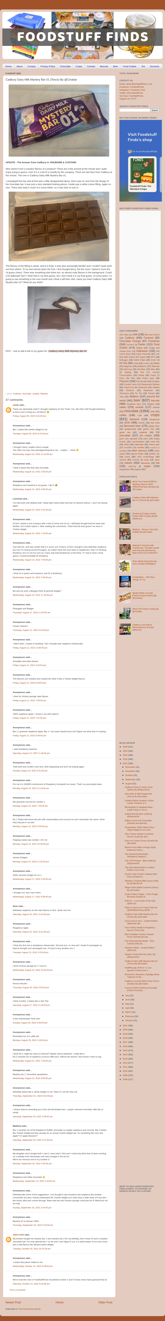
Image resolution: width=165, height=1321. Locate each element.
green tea (124, 432)
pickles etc (154, 454)
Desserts (154, 66)
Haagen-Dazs (125, 351)
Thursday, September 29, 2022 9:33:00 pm (33, 1225)
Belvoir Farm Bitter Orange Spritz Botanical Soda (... (140, 848)
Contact (32, 66)
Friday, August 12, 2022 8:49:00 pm (29, 735)
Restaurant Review (150, 384)
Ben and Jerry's (152, 334)
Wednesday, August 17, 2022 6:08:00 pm (32, 897)
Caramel (148, 337)
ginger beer (154, 426)
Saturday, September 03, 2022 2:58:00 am (33, 1116)
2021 (125, 1025)
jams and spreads (128, 438)
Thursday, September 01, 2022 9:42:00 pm (33, 1096)
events (141, 423)
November (130, 771)
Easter (142, 344)
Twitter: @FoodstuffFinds (131, 93)
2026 (125, 747)
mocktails (128, 447)
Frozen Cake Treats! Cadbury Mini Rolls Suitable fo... (141, 875)
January (129, 1020)
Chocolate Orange (130, 341)
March (128, 1012)
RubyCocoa (129, 387)
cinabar (35, 393)
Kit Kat (123, 363)
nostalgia (153, 447)
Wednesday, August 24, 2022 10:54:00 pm (33, 970)
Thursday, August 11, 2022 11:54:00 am (31, 612)
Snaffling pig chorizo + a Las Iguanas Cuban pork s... (138, 968)
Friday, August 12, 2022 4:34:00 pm (29, 665)
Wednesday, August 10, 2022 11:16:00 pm (33, 595)
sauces (122, 460)
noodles (140, 447)
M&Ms (157, 363)
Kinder (153, 360)
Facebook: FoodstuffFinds (131, 87)
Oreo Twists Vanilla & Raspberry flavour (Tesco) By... (140, 928)
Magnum (128, 366)
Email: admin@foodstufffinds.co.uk (135, 84)
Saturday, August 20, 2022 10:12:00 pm (31, 932)
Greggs (152, 348)
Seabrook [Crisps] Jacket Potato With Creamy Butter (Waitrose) (145, 516)
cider (152, 411)
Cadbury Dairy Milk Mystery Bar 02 (67, 351)
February (129, 1016)
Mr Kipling (125, 372)
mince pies (154, 444)
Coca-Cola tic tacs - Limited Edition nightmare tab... (141, 922)
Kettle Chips (139, 360)
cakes (122, 407)
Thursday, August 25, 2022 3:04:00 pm (31, 987)
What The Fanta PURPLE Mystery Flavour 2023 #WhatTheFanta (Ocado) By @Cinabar (145, 485)
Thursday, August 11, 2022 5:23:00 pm (31, 630)
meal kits (155, 441)
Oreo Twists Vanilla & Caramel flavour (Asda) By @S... (139, 835)
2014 (125, 1054)
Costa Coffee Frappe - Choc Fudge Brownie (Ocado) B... (141, 895)
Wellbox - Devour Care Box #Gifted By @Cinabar (145, 530)
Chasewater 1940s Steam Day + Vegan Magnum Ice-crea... (140, 828)
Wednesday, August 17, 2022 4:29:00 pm (32, 879)
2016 (125, 1046)
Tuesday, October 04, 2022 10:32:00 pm (32, 1249)
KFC (153, 357)
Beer (115, 66)
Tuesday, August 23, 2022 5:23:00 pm (30, 952)
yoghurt (137, 469)
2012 (125, 1063)
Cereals (91, 66)
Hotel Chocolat (143, 354)
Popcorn (124, 381)
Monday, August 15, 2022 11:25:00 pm (31, 861)
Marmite (156, 366)
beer (137, 400)
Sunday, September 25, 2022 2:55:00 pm (32, 1207)
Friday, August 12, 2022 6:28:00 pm (29, 683)
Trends (151, 393)
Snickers (130, 390)
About (19, 66)
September (130, 779)
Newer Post (13, 1302)
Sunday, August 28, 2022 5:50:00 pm (30, 1023)
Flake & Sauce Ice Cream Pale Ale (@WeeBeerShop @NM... (141, 908)
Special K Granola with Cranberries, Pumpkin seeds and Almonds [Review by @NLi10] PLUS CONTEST (145, 549)
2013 (125, 1059)
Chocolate (65, 66)
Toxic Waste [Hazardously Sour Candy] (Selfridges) (144, 562)
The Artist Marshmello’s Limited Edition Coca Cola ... (139, 868)
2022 (125, 763)
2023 (125, 759)
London (146, 363)
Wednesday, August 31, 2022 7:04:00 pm (32, 1061)
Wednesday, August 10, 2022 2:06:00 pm (32, 471)
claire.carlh (18, 1235)
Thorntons (124, 393)
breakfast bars (134, 404)
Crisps (79, 66)
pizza (127, 457)
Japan (143, 357)
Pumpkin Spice (130, 384)
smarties (136, 460)
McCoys (128, 369)
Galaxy (139, 348)
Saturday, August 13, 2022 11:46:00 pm (31, 753)
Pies (133, 378)
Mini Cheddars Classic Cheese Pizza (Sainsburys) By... (139, 935)
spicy (157, 460)
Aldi (135, 334)
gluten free (148, 429)
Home (8, 66)
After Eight (123, 335)
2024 (125, 755)
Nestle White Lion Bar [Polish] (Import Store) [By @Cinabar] (144, 595)
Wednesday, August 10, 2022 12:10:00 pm (33, 454)
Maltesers (142, 366)
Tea (143, 66)
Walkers (134, 396)
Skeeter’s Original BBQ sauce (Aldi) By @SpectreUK (141, 882)
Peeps (153, 375)
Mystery (44, 393)
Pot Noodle (141, 381)
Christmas (154, 341)
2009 (125, 1075)
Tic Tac (138, 393)
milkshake (139, 444)
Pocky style (148, 378)
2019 (125, 1034)
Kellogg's (123, 360)
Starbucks (148, 390)
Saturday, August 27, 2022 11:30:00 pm (31, 1005)
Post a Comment (17, 1290)
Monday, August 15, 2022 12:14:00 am (31, 788)
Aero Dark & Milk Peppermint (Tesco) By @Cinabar (138, 795)
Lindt (135, 363)
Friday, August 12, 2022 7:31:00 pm (29, 718)
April (127, 1008)
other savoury (139, 450)
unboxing (132, 466)
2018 (125, 1038)
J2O (158, 354)
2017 (125, 1042)
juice (145, 438)
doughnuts (155, 419)
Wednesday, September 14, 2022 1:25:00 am (34, 1181)
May (127, 1004)
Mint (153, 369)
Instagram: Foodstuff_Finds (132, 90)
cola (140, 415)
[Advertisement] (53, 371)
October (129, 775)
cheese (156, 407)
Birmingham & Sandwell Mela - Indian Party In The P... (139, 808)
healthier (143, 432)
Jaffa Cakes (129, 357)
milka (126, 444)
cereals (139, 407)
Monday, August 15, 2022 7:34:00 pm (30, 806)
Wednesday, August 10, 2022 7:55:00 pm (32, 560)
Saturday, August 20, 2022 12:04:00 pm (31, 914)
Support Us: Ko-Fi (127, 99)
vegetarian (124, 469)
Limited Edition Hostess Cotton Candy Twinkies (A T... (139, 801)
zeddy (16, 405)
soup (146, 460)
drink (127, 422)
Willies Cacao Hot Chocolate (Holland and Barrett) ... (138, 821)
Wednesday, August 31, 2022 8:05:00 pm (32, 1078)
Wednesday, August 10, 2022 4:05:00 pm (32, 489)
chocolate (26, 393)
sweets (128, 462)
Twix (121, 396)
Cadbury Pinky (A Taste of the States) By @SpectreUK (139, 788)
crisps (155, 415)
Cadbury (17, 393)
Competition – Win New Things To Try (143, 578)
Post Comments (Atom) (30, 1309)
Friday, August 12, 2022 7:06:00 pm (29, 700)
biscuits (155, 400)
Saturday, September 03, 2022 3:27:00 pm (33, 1140)
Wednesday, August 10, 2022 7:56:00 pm (32, 577)
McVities (141, 369)
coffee (122, 415)
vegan (147, 466)
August (128, 783)
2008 (125, 1079)
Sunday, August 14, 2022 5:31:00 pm (30, 770)
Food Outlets (129, 66)
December (130, 767)
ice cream (146, 435)
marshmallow (138, 441)
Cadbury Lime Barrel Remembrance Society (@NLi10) (143, 627)
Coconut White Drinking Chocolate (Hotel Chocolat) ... (141, 989)
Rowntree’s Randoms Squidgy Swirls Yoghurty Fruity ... (142, 975)
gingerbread (130, 429)
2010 (125, 1071)
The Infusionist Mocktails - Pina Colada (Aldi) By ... (139, 942)
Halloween (142, 350)
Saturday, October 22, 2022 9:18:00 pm (31, 1284)
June (127, 999)
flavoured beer (132, 425)
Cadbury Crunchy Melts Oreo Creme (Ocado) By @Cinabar (142, 982)
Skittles (156, 387)
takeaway (145, 463)
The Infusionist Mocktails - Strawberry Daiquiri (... (137, 855)
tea (158, 462)
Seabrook (142, 387)
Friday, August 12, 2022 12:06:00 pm (30, 648)
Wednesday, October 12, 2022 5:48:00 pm (32, 1266)
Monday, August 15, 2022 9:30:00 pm (30, 826)
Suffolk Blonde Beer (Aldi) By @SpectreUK (138, 815)
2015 (125, 1050)
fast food (155, 423)
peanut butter (137, 454)
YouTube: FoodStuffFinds (131, 96)
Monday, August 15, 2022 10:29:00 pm (31, 844)
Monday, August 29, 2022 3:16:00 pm (30, 1040)
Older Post (105, 1302)
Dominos (130, 345)
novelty (122, 451)
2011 (125, 1067)
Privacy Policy (48, 66)
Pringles (156, 381)
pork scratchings (145, 457)
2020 (125, 1029)
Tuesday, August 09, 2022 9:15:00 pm (30, 433)
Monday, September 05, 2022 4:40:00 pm (32, 1163)
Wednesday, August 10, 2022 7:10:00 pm (32, 533)
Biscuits (104, 66)
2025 (125, 751)
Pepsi (121, 378)
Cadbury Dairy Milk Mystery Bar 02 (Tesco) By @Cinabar (141, 915)
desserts (134, 419)
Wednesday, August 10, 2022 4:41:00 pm (32, 510)
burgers (150, 404)
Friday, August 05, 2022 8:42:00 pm (29, 416)
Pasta (141, 375)
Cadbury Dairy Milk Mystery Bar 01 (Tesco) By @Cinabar (145, 498)
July (127, 995)
